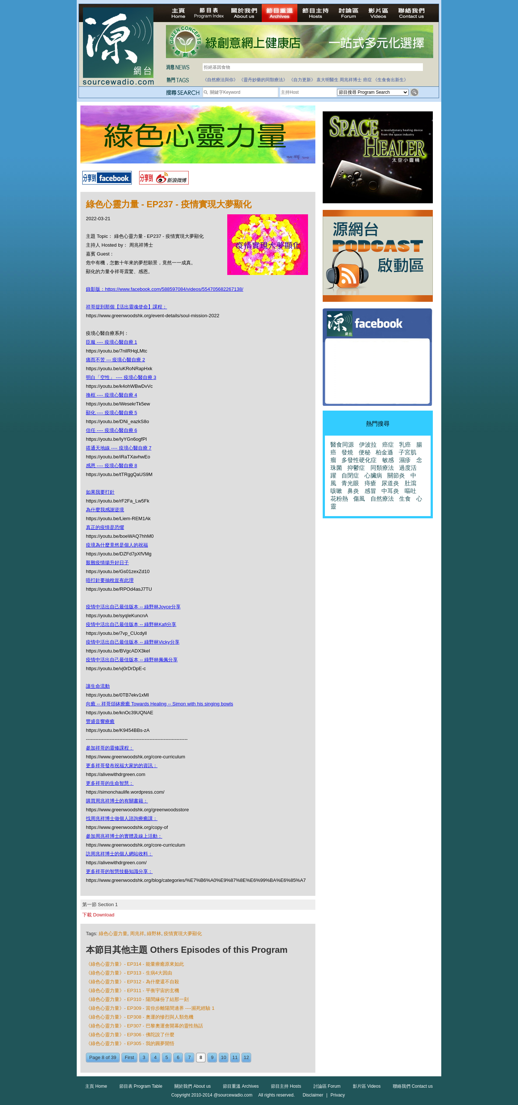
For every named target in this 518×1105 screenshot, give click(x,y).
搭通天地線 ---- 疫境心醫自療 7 (118, 448)
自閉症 (350, 475)
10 (223, 1057)
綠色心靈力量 (113, 933)
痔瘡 (370, 483)
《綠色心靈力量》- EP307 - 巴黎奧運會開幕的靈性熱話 (144, 1026)
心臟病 (373, 475)
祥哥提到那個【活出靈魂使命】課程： (126, 307)
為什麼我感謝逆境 (105, 509)
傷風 (359, 499)
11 (235, 1057)
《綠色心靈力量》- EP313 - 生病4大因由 (129, 973)
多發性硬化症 (359, 460)
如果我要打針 (100, 492)
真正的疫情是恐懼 (105, 527)
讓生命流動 (98, 686)
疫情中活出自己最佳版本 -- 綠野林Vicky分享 (133, 642)
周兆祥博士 (351, 79)
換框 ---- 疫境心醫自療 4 (111, 395)
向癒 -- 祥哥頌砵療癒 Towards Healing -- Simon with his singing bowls (159, 704)
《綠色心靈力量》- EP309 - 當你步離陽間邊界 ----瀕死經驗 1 (150, 1008)
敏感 (388, 460)
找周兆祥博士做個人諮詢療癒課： (121, 818)
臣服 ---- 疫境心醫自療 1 (111, 342)
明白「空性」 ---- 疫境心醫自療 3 (121, 377)
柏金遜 (384, 452)
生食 (405, 499)
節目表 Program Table (140, 1086)
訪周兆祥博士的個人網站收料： (119, 854)
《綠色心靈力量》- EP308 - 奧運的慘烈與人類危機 (139, 1017)
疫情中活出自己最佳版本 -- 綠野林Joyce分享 (133, 606)
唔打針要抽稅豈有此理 (110, 580)
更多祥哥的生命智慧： (110, 783)
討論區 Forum (327, 1086)
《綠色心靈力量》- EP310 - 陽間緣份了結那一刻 (137, 999)
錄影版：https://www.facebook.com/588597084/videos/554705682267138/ (164, 289)
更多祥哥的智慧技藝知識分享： (119, 871)
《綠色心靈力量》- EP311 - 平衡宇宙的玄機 (132, 990)
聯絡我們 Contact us (413, 1086)
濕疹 (405, 460)
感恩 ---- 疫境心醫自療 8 (111, 465)
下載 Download (98, 915)
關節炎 (396, 475)
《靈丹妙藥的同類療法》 (263, 79)
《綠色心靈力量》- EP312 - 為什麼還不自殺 (132, 981)
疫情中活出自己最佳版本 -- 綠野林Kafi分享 (131, 624)
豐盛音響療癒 (100, 721)
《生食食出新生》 (390, 79)
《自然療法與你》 (220, 79)
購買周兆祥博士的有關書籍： (117, 801)
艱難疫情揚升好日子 (107, 562)
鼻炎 (353, 491)
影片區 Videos (367, 1086)
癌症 (367, 79)
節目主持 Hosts (286, 1086)
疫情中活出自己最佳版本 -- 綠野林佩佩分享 (132, 659)
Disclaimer (313, 1095)
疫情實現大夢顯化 (183, 933)
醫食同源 (342, 444)
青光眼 (350, 483)
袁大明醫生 (327, 79)
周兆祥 (137, 933)
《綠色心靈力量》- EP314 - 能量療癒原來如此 (135, 964)
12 (246, 1057)
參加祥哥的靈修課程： (110, 748)
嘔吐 (410, 491)
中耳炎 (390, 491)
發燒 (347, 452)
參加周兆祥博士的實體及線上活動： (124, 836)
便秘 (364, 452)
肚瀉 (410, 483)
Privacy (337, 1095)
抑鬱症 (356, 468)
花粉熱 (339, 499)
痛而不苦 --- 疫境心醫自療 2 (115, 359)
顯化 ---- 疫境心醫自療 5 (111, 412)
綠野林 (154, 933)
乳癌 (405, 444)
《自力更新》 (302, 79)
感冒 (370, 491)
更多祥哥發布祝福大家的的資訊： (121, 765)
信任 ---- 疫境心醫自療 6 (111, 430)
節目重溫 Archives (240, 1086)
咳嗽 (336, 491)
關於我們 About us (192, 1086)
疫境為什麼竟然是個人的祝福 (117, 545)
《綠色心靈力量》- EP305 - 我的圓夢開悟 (130, 1043)
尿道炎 (390, 483)
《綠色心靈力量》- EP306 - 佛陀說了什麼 (130, 1034)
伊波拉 (368, 444)
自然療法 (382, 499)
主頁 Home (96, 1086)
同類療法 (382, 468)
